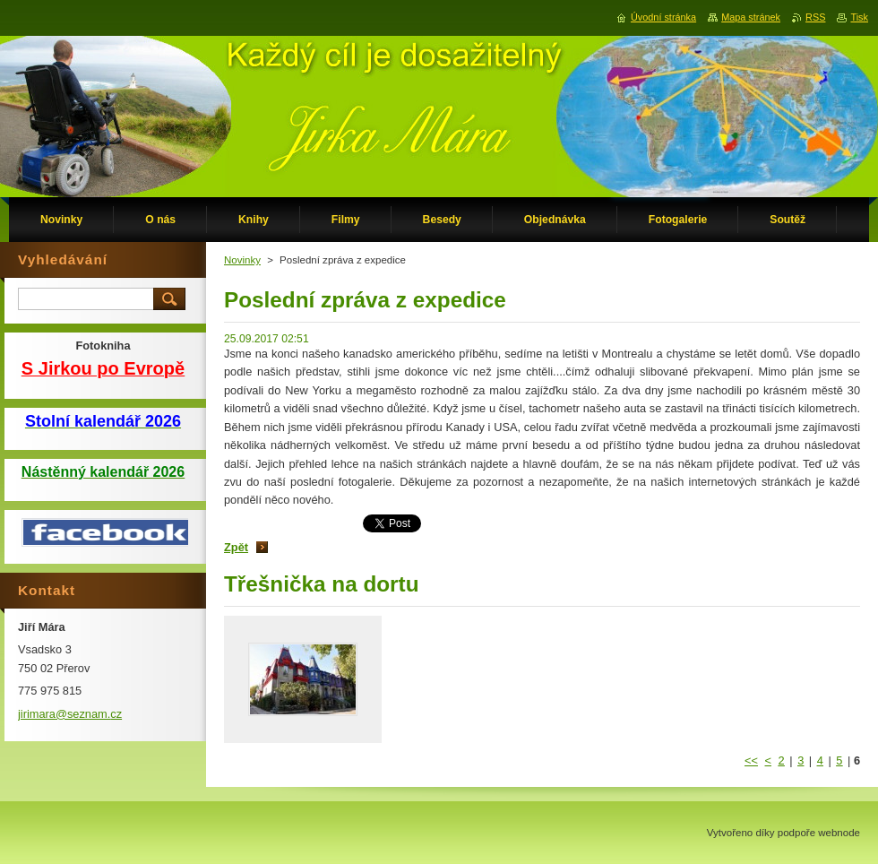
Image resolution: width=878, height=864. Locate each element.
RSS (815, 17)
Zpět (236, 547)
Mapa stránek (750, 17)
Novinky (242, 260)
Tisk (859, 17)
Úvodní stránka (663, 17)
